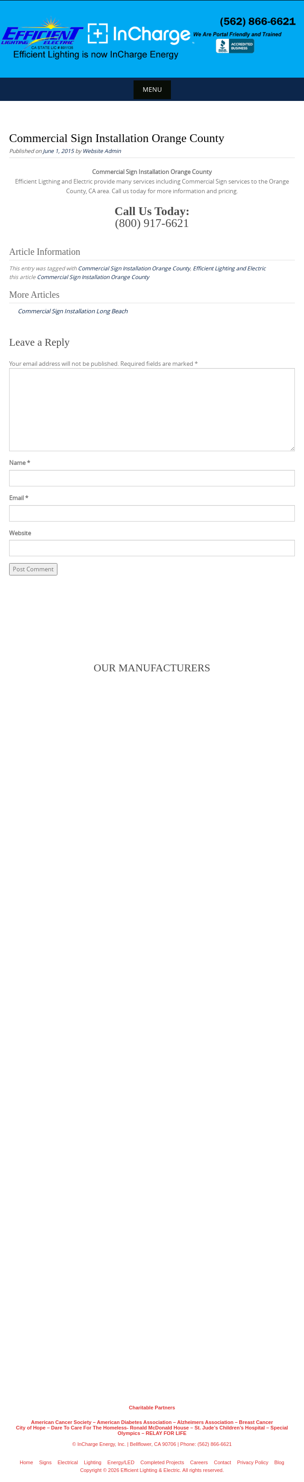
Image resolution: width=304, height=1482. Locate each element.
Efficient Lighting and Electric (229, 268)
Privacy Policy (252, 1462)
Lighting (93, 1462)
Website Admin (101, 150)
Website (20, 533)
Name (19, 463)
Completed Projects (162, 1462)
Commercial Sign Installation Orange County (134, 268)
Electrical (67, 1462)
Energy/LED (121, 1462)
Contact (222, 1462)
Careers (199, 1462)
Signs (45, 1462)
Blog (279, 1462)
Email (18, 498)
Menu (152, 89)
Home (26, 1462)
